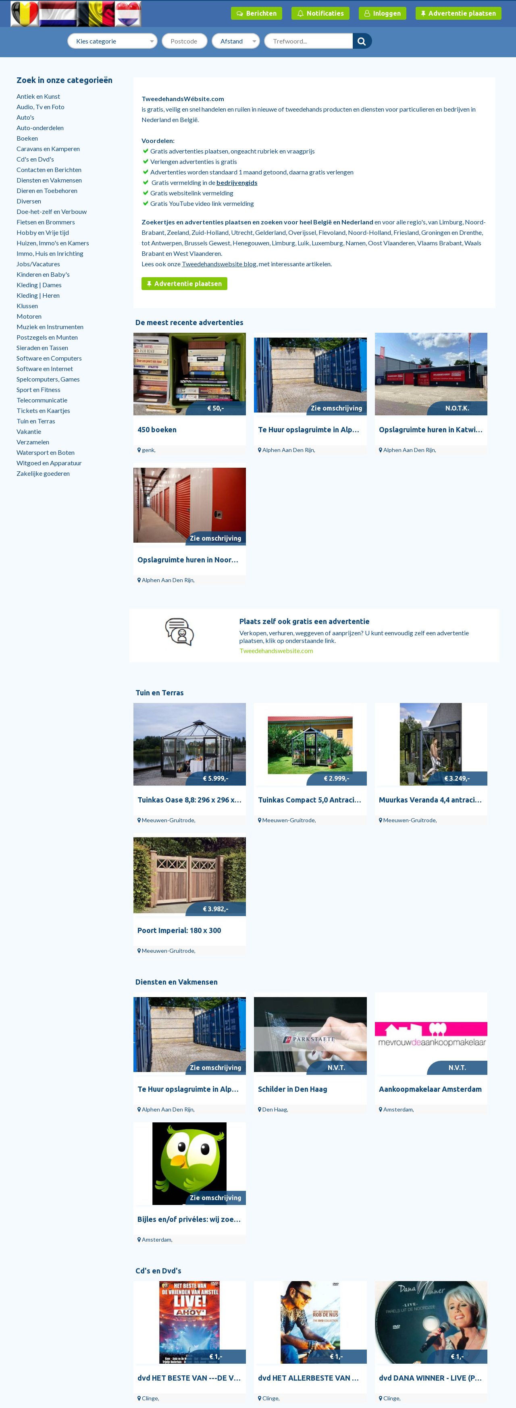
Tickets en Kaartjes (43, 410)
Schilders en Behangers (240, 1286)
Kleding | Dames (39, 284)
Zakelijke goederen (43, 473)
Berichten (257, 13)
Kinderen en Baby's (43, 274)
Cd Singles (322, 1297)
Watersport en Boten (46, 452)
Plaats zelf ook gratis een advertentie (304, 471)
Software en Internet (45, 368)
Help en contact (42, 1297)
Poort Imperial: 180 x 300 (457, 629)
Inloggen (382, 13)
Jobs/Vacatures (38, 263)
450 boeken (157, 409)
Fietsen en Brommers (46, 222)
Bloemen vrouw (163, 1044)
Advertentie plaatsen (458, 13)
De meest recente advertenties (189, 322)
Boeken (27, 138)
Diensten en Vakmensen (49, 180)
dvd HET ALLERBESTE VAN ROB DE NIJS (298, 906)
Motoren (29, 316)
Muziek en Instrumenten (50, 326)
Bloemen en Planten (136, 1308)
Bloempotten (127, 1319)
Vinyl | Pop (322, 1308)
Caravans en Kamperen (48, 148)
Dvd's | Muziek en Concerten (347, 1319)
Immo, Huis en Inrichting (50, 253)
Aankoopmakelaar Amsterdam (373, 767)
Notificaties (320, 13)
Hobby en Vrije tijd (43, 232)
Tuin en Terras (36, 421)
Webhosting (225, 1319)
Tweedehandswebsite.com (276, 500)
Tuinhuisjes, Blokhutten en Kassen (155, 1275)
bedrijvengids (237, 182)
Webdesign (224, 1275)
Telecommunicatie (42, 400)
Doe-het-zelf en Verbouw (52, 211)
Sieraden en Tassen (42, 347)
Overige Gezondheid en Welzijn (251, 1308)
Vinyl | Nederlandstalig (339, 1286)
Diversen (29, 201)
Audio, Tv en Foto (40, 106)
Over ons (419, 1286)
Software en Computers (49, 358)
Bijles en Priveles (231, 1297)
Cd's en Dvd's (35, 159)
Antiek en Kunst (38, 96)
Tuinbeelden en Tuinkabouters (151, 1286)
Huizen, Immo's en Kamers (53, 243)
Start (27, 1275)
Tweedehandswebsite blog (219, 263)
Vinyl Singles (325, 1275)
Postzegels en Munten (47, 337)
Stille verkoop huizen (49, 1319)
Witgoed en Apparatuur (49, 463)
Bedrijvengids (40, 1286)
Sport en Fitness (38, 389)
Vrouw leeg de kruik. (265, 1044)
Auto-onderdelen (40, 127)
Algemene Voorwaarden (440, 1275)
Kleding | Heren (38, 295)
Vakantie (29, 431)
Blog (27, 1308)
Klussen (27, 305)
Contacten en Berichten (49, 169)
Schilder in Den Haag (264, 767)
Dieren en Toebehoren (47, 190)
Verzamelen (33, 442)
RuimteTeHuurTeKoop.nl (441, 1319)
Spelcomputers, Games (48, 379)
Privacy (417, 1297)
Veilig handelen (427, 1308)
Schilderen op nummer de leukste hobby (390, 1044)
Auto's (25, 117)
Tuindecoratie (128, 1297)
